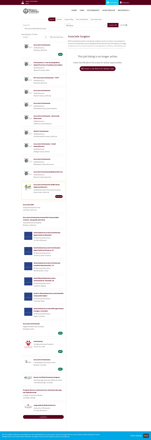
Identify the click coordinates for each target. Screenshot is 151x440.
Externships (93, 10)
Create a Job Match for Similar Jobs (97, 68)
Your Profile (108, 10)
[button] (124, 25)
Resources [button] (123, 10)
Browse (59, 19)
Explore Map (69, 19)
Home (74, 10)
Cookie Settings (136, 436)
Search (51, 19)
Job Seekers (112, 2)
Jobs (82, 10)
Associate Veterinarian (42, 45)
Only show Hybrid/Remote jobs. (35, 29)
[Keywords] (43, 25)
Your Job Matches (82, 19)
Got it (146, 436)
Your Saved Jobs (96, 19)
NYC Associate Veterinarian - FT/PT (46, 78)
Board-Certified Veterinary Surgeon (47, 377)
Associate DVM (28, 205)
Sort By (25, 37)
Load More (43, 417)
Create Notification (56, 37)
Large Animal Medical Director (45, 405)
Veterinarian (38, 341)
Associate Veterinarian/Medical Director (48, 172)
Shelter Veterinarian (41, 131)
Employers (124, 2)
